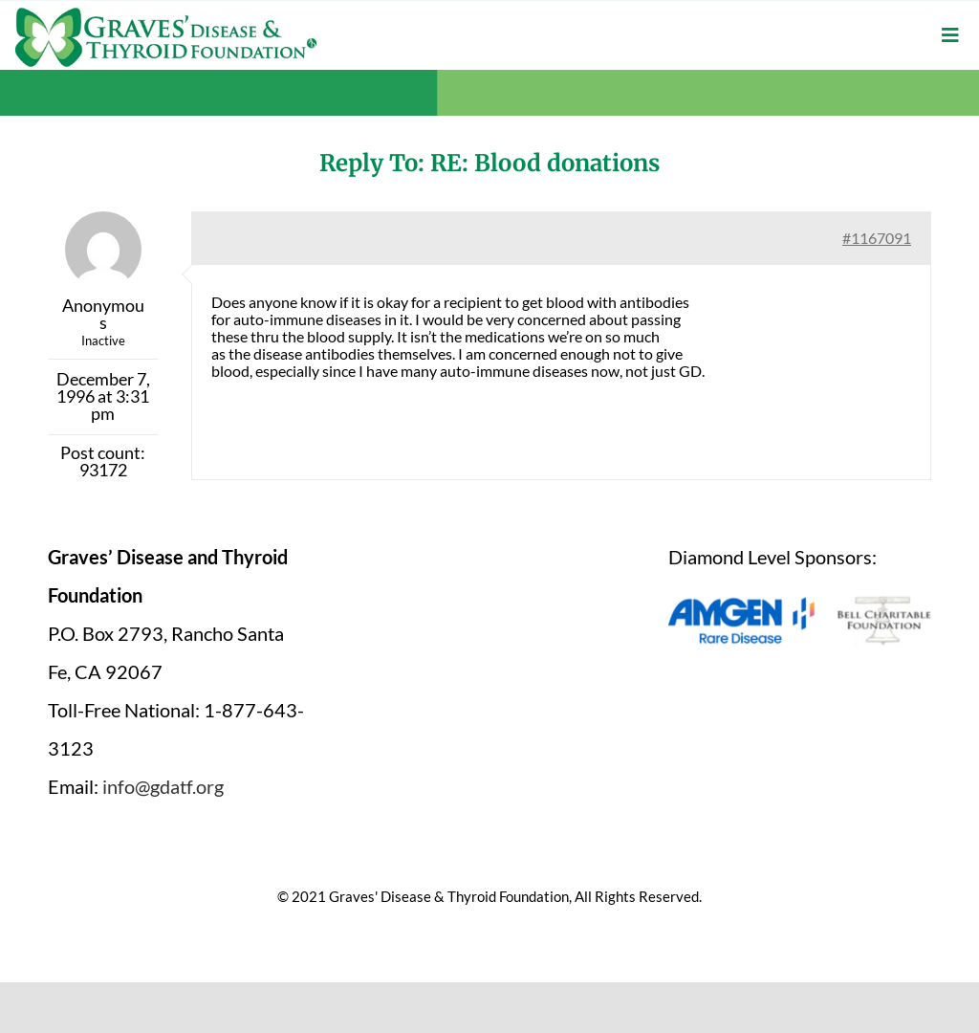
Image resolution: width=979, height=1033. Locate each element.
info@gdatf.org (163, 786)
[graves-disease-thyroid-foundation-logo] (165, 14)
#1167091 (876, 238)
